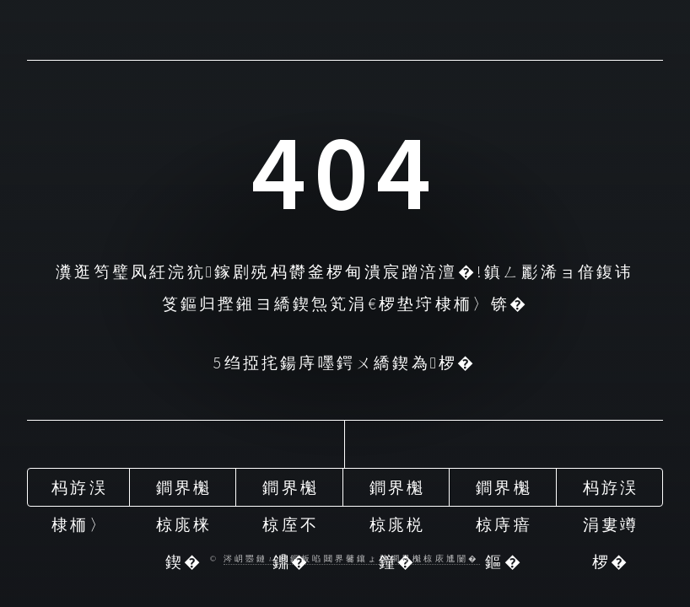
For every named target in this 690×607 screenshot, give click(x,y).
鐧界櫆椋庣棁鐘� (397, 491)
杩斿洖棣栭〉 (79, 491)
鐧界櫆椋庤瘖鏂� (504, 491)
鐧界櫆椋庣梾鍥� (184, 491)
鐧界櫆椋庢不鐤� (290, 491)
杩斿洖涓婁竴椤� (611, 491)
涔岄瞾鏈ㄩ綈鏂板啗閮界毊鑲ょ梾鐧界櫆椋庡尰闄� (352, 559)
